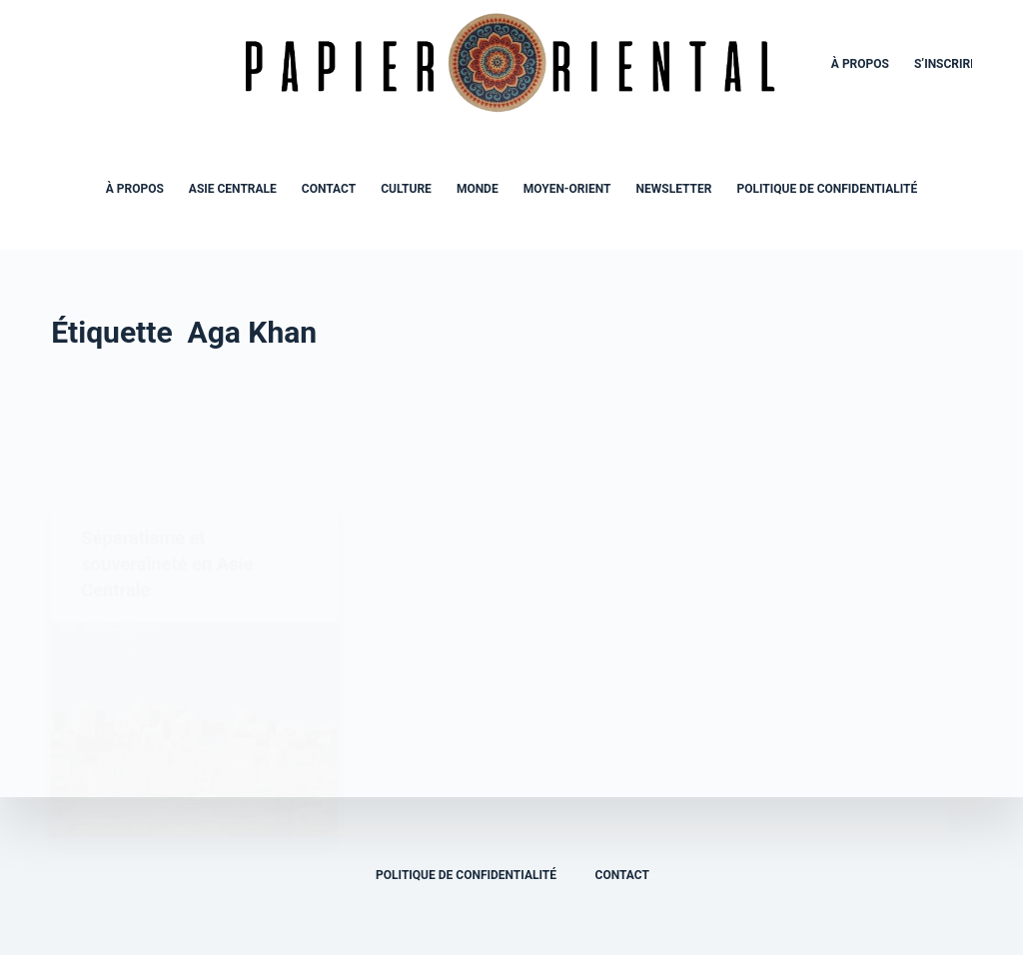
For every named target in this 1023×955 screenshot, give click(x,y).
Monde (478, 189)
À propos (860, 64)
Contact (329, 189)
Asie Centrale (233, 189)
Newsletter (674, 189)
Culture (406, 189)
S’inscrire (945, 64)
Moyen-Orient (567, 189)
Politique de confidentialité (826, 189)
